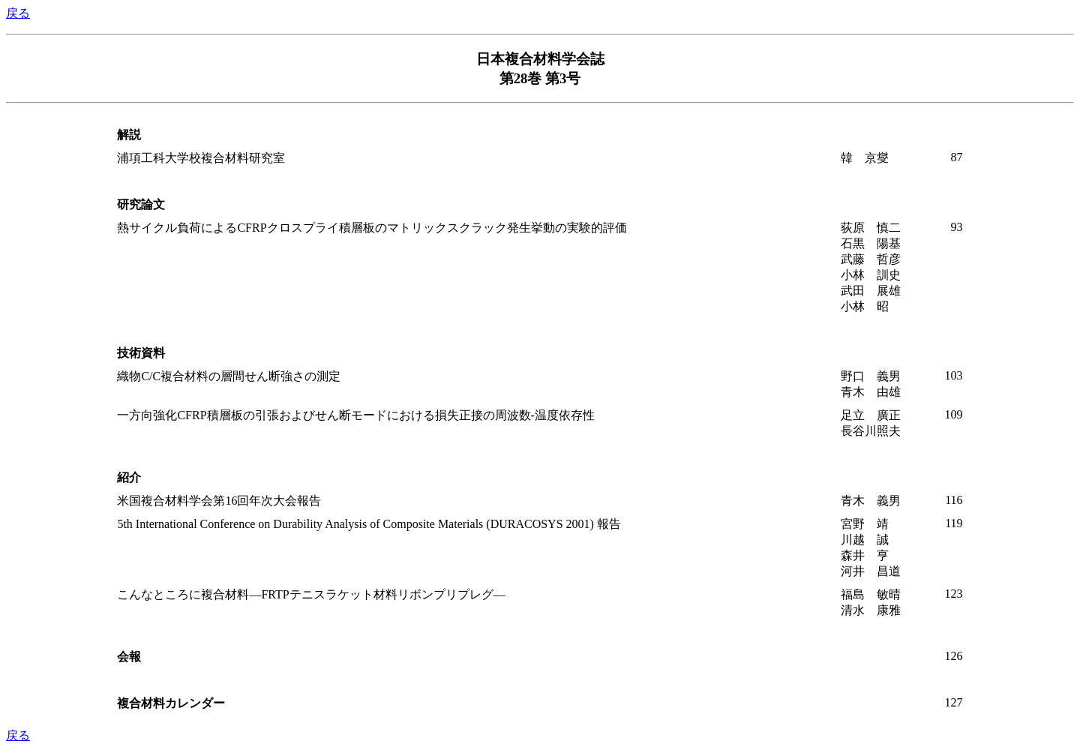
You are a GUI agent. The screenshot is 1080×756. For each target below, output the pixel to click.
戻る (18, 13)
